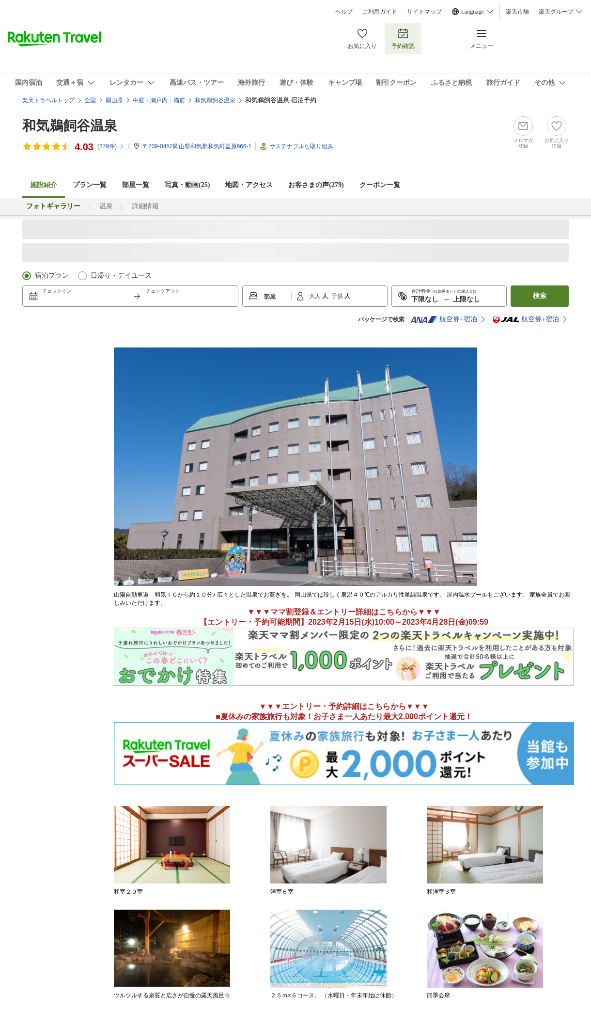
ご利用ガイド (379, 11)
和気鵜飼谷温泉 (69, 125)
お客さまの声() (315, 185)
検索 (539, 296)
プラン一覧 (90, 185)
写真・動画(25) (187, 185)
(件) (110, 146)
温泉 (106, 206)
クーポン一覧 (379, 185)
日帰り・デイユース (121, 275)
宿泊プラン (52, 275)
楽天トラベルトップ (48, 100)
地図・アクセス (249, 185)
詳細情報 (145, 206)
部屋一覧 (135, 185)
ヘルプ (344, 11)
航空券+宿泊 (443, 319)
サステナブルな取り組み (301, 146)
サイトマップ (424, 11)
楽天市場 (517, 11)
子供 (337, 296)
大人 (315, 296)
